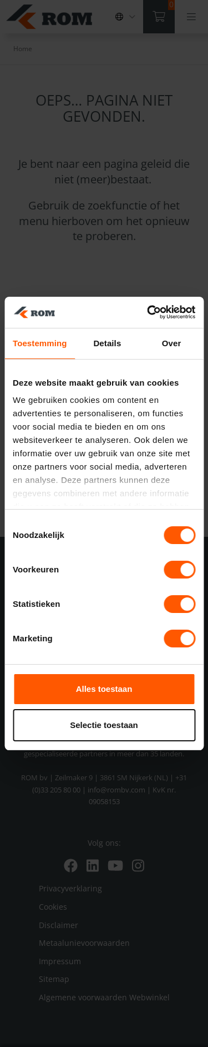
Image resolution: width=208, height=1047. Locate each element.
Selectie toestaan (104, 725)
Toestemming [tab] (40, 343)
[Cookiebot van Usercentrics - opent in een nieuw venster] (148, 312)
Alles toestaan (104, 689)
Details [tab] (107, 343)
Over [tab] (171, 343)
